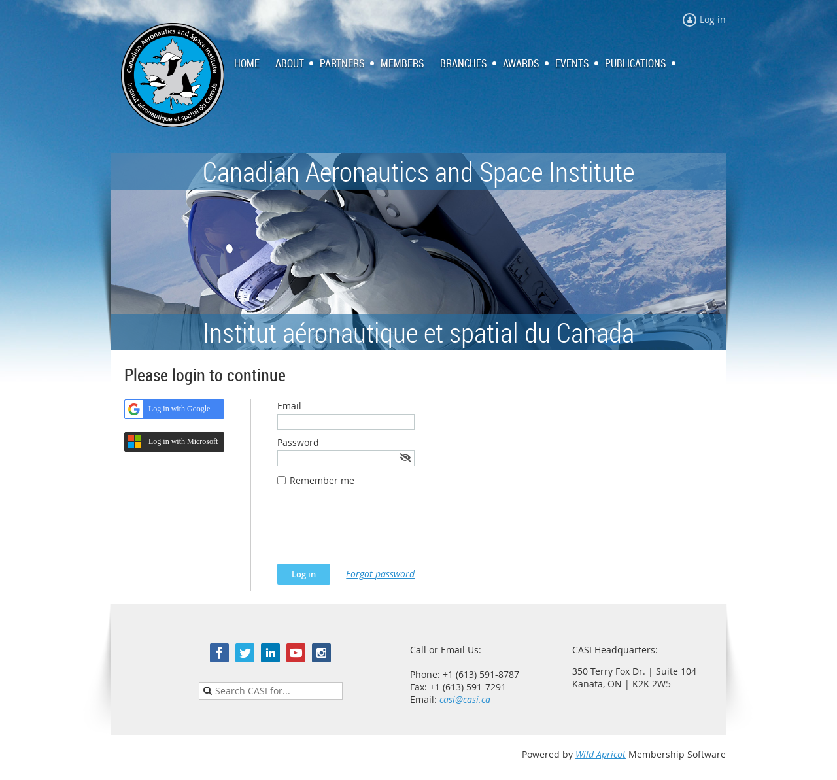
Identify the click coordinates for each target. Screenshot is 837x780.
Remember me (322, 480)
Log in (713, 19)
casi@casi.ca (464, 699)
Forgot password (380, 574)
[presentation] (376, 531)
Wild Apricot (600, 754)
